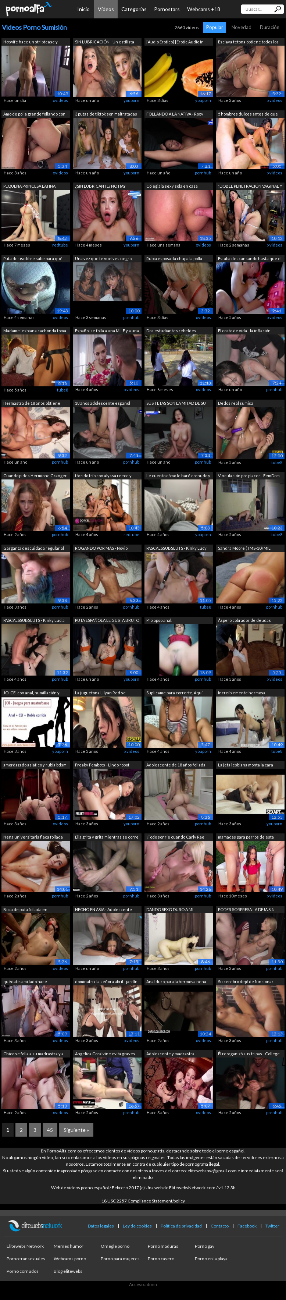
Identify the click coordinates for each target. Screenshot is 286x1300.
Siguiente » (76, 1130)
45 (50, 1130)
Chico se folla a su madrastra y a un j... (33, 1054)
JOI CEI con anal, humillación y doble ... (31, 693)
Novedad (241, 27)
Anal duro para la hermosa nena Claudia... (176, 982)
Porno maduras (163, 1246)
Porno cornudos (23, 1271)
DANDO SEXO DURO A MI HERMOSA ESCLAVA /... (169, 910)
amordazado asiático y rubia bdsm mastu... (35, 765)
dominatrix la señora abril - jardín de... (106, 982)
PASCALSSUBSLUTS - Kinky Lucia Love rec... (34, 621)
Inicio (83, 9)
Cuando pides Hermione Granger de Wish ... (35, 476)
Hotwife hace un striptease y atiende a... (30, 42)
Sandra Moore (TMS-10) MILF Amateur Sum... (245, 549)
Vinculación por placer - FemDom (249, 475)
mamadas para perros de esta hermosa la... (246, 838)
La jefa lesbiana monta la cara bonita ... (245, 765)
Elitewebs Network (25, 1246)
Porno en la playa (211, 1258)
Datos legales (101, 1226)
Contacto (220, 1226)
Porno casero (161, 1258)
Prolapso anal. (159, 620)
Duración (269, 27)
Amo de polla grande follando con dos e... (34, 114)
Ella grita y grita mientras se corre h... (107, 838)
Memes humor (68, 1246)
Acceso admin (143, 1284)
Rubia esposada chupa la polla (174, 258)
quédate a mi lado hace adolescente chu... (25, 982)
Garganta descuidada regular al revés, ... (33, 549)
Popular (214, 27)
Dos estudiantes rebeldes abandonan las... (171, 331)
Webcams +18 (203, 9)
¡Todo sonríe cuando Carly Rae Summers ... (175, 838)
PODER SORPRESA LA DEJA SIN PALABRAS (246, 910)
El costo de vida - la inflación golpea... (244, 331)
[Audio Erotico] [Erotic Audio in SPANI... (175, 42)
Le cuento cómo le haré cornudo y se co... (178, 476)
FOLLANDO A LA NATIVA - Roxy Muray (174, 114)
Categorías (134, 9)
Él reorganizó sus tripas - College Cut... (249, 1054)
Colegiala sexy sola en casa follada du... (172, 187)
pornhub (203, 172)
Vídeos (106, 9)
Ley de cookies (137, 1226)
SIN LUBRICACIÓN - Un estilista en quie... (104, 42)
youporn (131, 100)
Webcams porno (70, 1258)
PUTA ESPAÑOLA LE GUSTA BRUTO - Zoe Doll (107, 621)
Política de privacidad (181, 1226)
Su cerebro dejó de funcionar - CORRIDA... (247, 982)
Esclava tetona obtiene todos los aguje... (248, 42)
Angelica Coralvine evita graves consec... (105, 1054)
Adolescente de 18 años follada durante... (175, 765)
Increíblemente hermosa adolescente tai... (241, 693)
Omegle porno (115, 1246)
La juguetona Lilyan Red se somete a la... (100, 693)
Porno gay (204, 1246)
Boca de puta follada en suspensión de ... (25, 910)
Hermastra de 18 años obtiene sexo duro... (31, 404)
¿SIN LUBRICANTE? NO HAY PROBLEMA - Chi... (100, 187)
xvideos (60, 100)
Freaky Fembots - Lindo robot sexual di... (102, 765)
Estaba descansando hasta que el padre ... (250, 259)
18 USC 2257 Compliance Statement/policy (143, 1201)
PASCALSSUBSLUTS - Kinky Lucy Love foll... (176, 549)
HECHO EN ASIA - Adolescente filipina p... (103, 910)
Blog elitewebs (68, 1271)
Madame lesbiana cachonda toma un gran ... (34, 331)
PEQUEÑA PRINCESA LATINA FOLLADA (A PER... (29, 187)
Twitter (272, 1226)
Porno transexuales (26, 1258)
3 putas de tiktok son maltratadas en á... (106, 114)
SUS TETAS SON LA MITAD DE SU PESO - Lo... (176, 404)
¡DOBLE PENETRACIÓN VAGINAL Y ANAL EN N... (250, 187)
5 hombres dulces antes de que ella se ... (248, 114)
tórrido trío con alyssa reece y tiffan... (103, 476)
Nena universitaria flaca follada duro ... (33, 838)
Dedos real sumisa (235, 403)
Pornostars (167, 9)
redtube (60, 244)
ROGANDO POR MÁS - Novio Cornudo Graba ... (101, 549)
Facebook (247, 1226)
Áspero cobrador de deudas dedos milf (244, 621)
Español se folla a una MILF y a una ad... (107, 331)
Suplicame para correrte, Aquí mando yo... (174, 693)
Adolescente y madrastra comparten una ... (170, 1054)
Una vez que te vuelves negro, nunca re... (103, 259)
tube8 (62, 389)
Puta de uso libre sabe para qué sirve (32, 259)
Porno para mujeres (120, 1258)
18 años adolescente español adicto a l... (102, 404)
